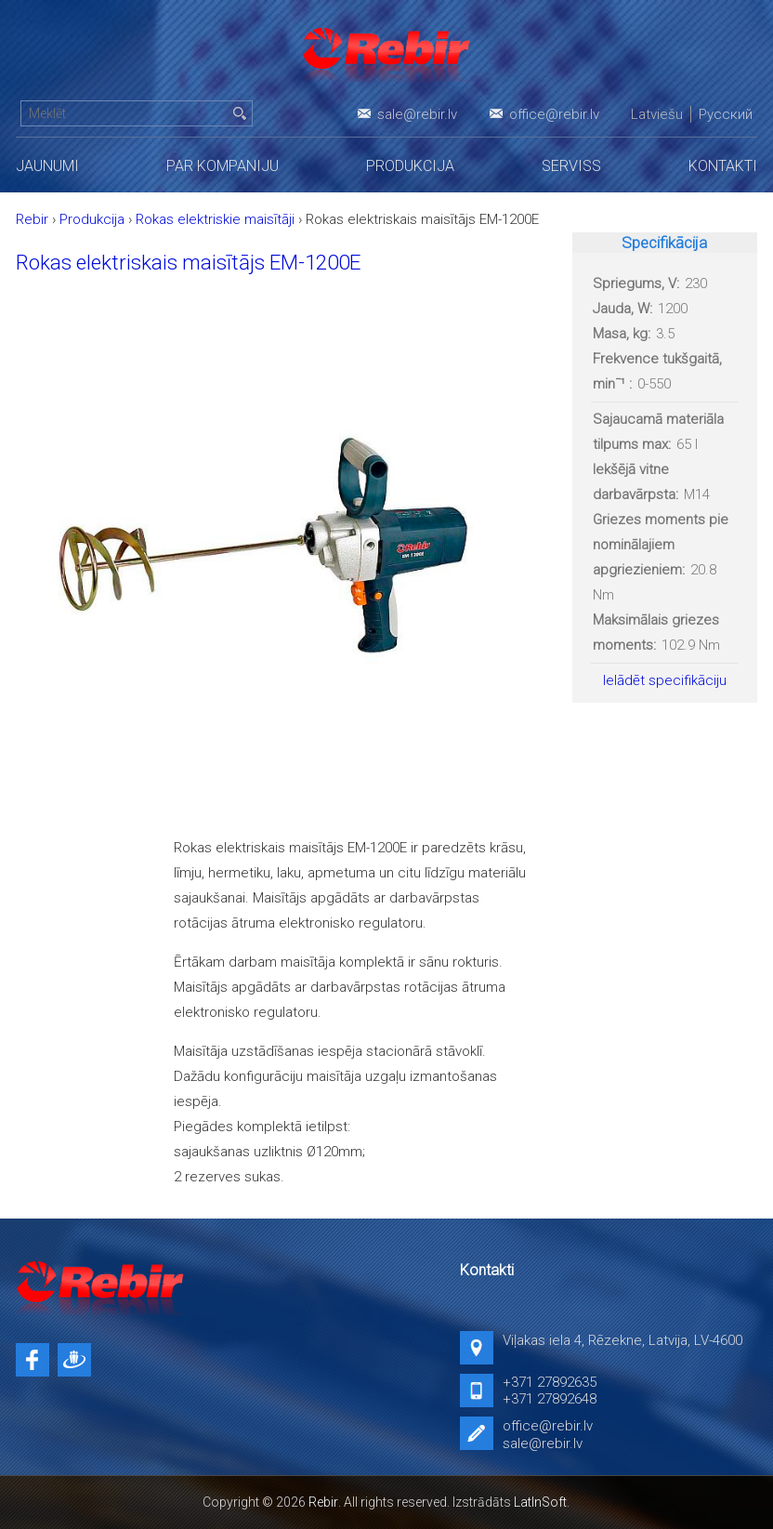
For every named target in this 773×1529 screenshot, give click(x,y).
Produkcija (410, 166)
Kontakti (722, 166)
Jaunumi (47, 166)
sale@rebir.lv (417, 114)
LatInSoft (540, 1502)
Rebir (323, 1502)
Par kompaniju (222, 166)
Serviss (571, 166)
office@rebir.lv (554, 114)
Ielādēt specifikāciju (665, 680)
